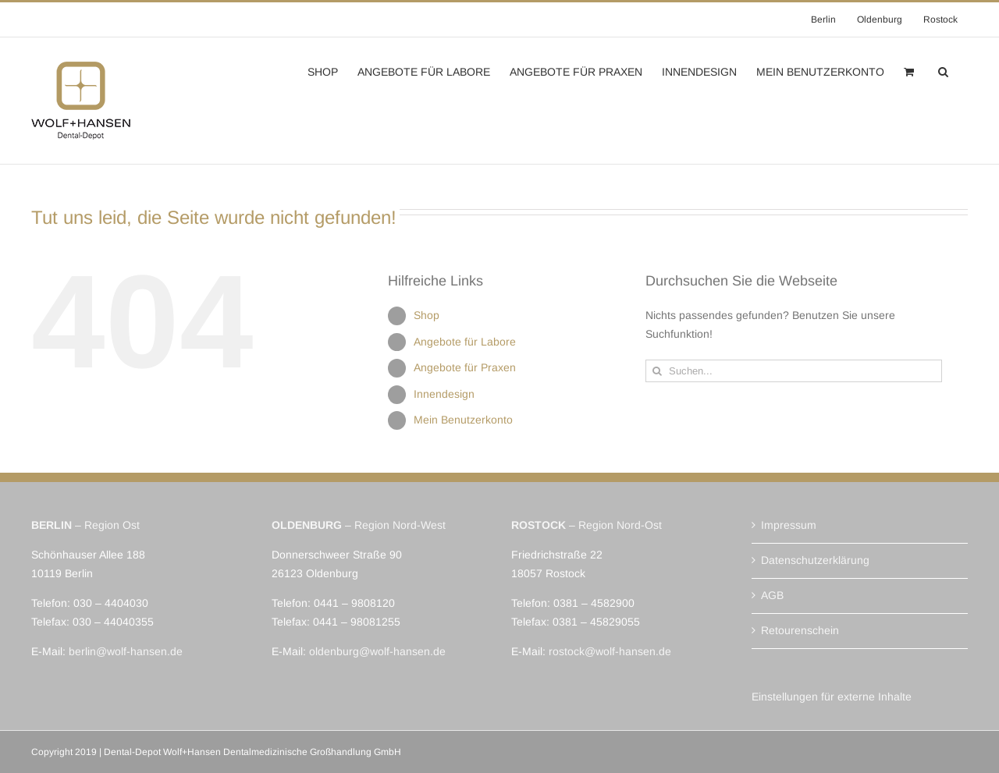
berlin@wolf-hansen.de (126, 651)
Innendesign (444, 394)
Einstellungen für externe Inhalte (832, 696)
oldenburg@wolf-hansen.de (377, 651)
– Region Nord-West (359, 525)
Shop (426, 315)
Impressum (788, 525)
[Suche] (656, 371)
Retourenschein (800, 630)
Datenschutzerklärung (815, 560)
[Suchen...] (793, 371)
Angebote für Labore (465, 341)
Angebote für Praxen (465, 367)
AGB (772, 595)
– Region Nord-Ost (586, 525)
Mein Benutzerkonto (463, 419)
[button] (943, 70)
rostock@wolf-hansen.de (610, 651)
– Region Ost (85, 525)
